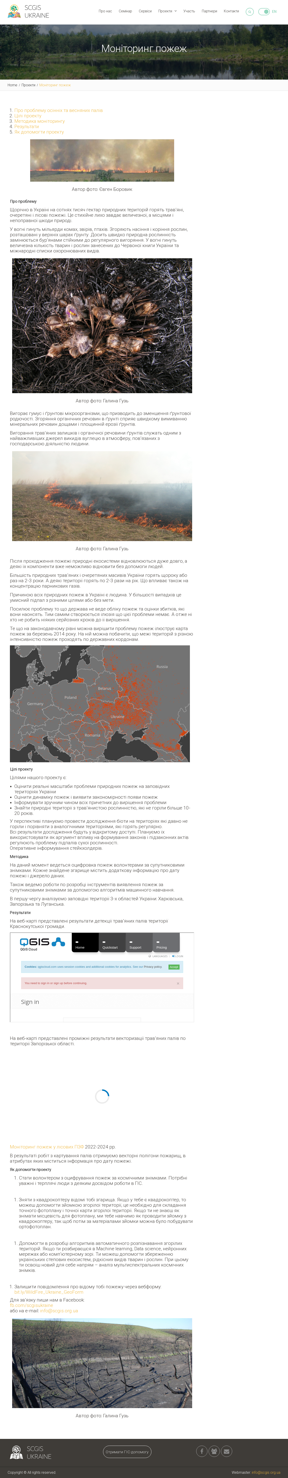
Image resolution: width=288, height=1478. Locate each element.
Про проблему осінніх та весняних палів (58, 110)
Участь (189, 11)
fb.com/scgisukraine (31, 1305)
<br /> (102, 977)
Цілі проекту (27, 115)
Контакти (231, 11)
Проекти (165, 11)
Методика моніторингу (39, 121)
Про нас (105, 11)
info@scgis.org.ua (59, 1310)
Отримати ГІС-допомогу (127, 1452)
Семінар (125, 11)
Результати (26, 126)
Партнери (209, 11)
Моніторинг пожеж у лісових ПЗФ (47, 1147)
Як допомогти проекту (39, 132)
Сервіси (145, 11)
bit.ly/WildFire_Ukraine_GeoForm (48, 1292)
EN (274, 11)
